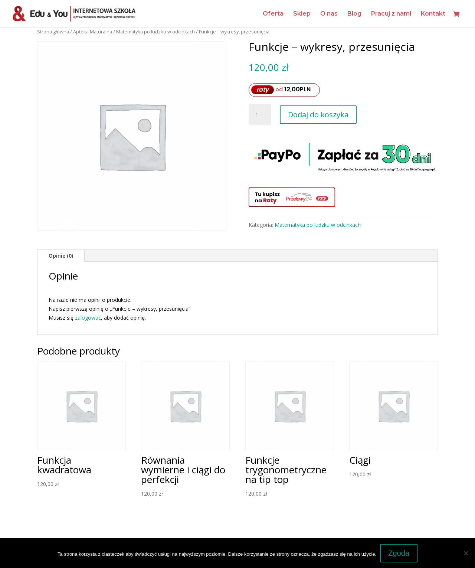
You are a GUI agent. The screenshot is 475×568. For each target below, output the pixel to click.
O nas (329, 14)
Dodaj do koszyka (318, 115)
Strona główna (53, 31)
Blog (354, 14)
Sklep (302, 14)
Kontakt (433, 14)
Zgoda (398, 553)
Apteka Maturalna (92, 31)
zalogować (88, 317)
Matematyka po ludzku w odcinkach (155, 31)
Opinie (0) (61, 255)
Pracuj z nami (391, 14)
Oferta (273, 14)
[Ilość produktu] (260, 114)
